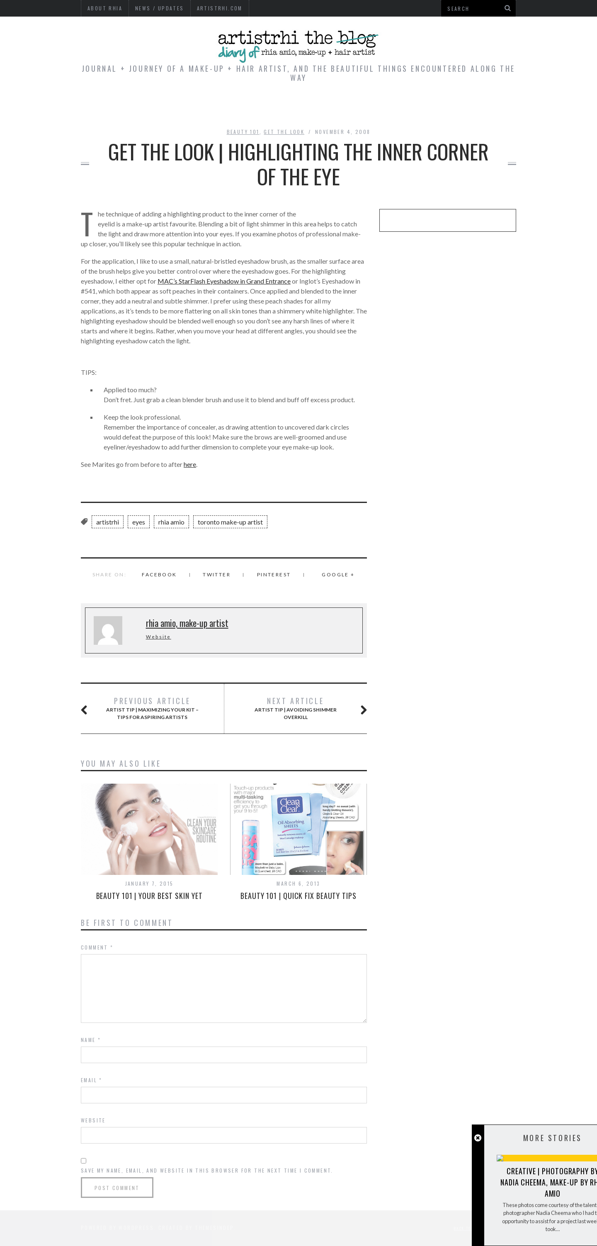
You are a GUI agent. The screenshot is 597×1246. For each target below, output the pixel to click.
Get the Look (284, 131)
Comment (97, 947)
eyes (138, 522)
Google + (338, 574)
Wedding (350, 107)
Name (91, 1039)
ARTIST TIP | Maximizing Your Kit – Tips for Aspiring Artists (150, 708)
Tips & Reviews (285, 107)
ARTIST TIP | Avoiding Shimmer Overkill (301, 708)
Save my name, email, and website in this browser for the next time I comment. (207, 1170)
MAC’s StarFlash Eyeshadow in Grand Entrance (224, 281)
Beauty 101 (243, 131)
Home (172, 107)
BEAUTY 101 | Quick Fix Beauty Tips (298, 895)
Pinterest (274, 574)
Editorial (218, 107)
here (190, 464)
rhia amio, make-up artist (187, 622)
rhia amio (171, 522)
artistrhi (107, 522)
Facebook (159, 574)
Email (91, 1079)
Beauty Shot (409, 107)
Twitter (217, 574)
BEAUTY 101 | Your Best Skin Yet (149, 895)
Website (158, 636)
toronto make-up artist (230, 522)
